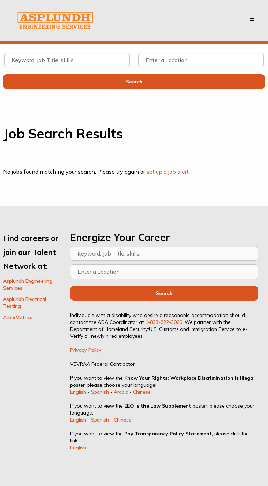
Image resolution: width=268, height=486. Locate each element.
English (78, 392)
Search (164, 293)
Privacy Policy (86, 350)
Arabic (121, 392)
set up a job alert (168, 171)
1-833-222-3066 (163, 322)
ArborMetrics (17, 317)
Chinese (142, 392)
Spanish (100, 392)
